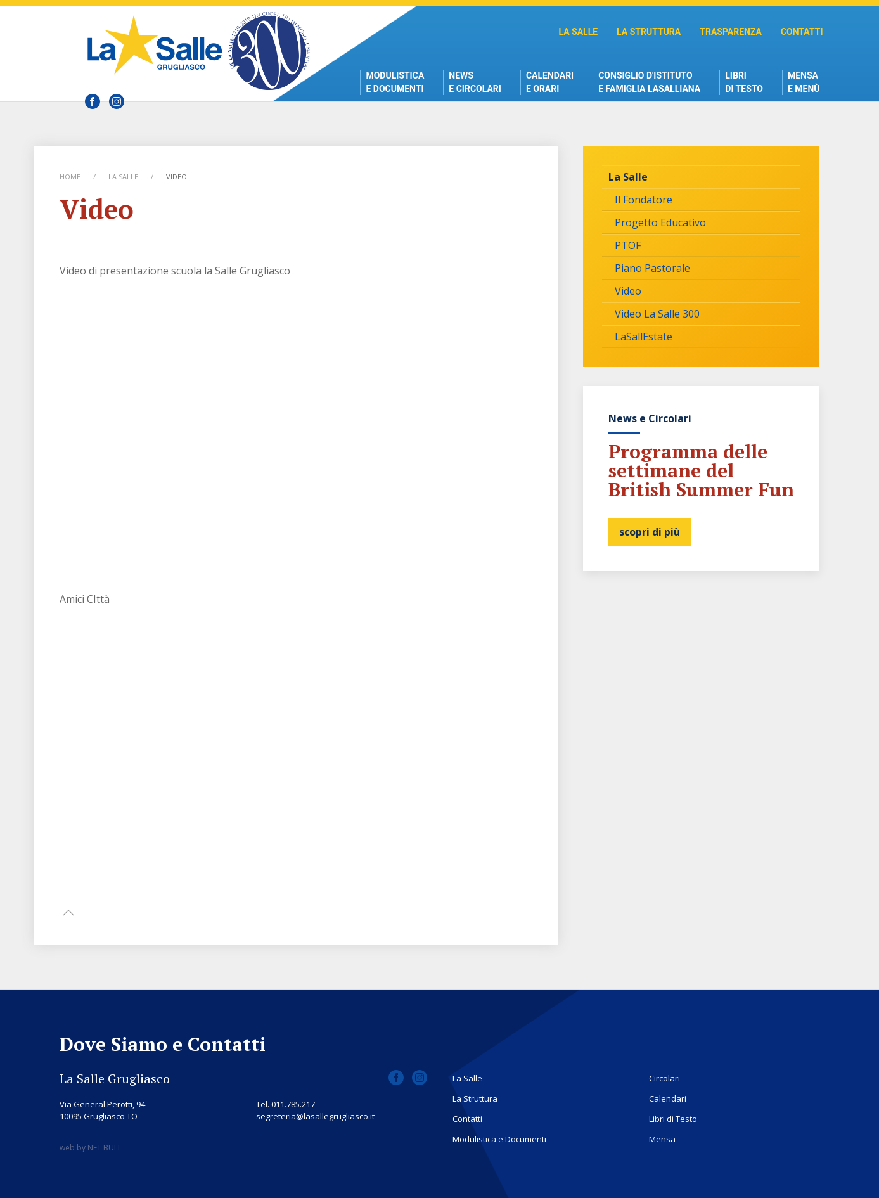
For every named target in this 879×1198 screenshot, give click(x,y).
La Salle (578, 32)
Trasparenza (731, 32)
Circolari (664, 1078)
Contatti (802, 32)
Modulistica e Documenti (395, 82)
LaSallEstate (643, 337)
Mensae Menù (804, 82)
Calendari (667, 1098)
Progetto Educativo (660, 222)
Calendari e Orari (550, 82)
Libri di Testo (744, 82)
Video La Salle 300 (657, 314)
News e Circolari (475, 82)
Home (70, 176)
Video (628, 291)
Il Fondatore (643, 200)
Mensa (662, 1139)
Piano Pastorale (652, 268)
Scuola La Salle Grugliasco (158, 45)
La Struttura (649, 32)
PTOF (628, 245)
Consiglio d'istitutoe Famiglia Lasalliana (649, 82)
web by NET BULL (91, 1147)
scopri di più (649, 532)
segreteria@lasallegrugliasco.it (315, 1116)
